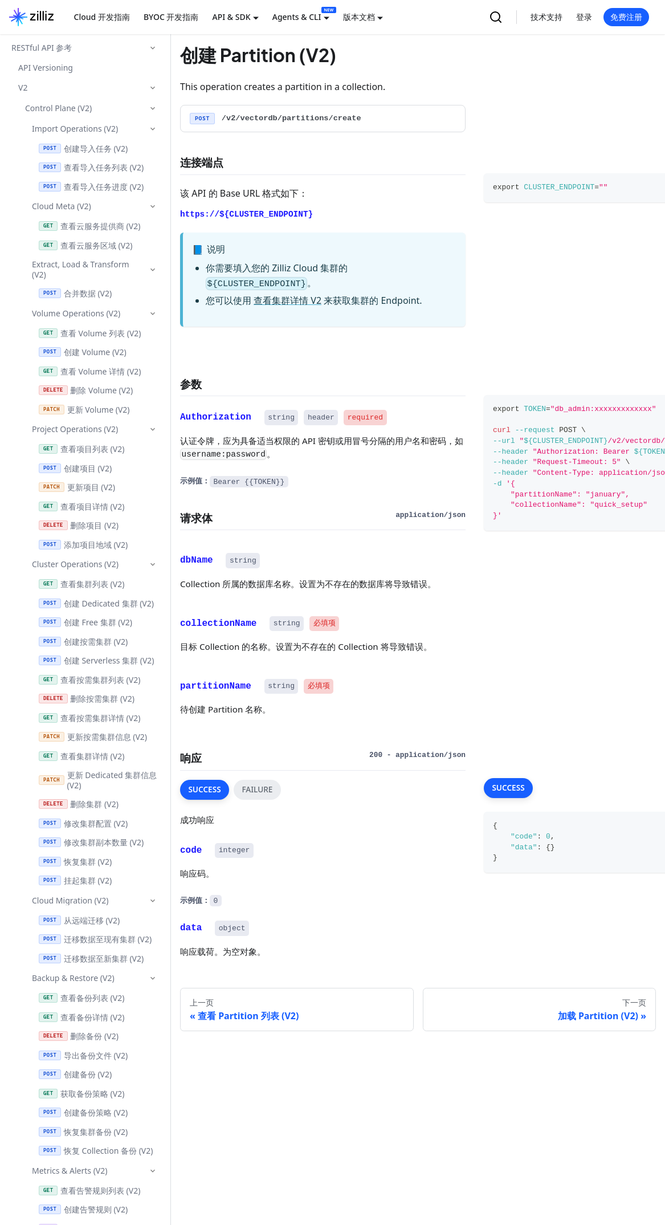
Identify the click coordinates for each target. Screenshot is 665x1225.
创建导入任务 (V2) (83, 148)
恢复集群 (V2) (75, 861)
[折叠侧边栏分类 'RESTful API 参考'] (152, 48)
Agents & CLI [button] (296, 16)
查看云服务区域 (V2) (85, 245)
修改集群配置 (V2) (83, 823)
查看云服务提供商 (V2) (89, 226)
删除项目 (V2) (79, 525)
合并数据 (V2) (75, 293)
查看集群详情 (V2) (81, 756)
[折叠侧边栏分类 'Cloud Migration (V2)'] (152, 901)
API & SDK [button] (231, 16)
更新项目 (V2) (77, 487)
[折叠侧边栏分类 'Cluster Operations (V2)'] (152, 564)
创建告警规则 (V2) (83, 1209)
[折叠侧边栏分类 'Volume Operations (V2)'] (152, 313)
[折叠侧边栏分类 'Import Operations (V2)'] (152, 129)
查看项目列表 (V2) (81, 448)
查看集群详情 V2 (287, 300)
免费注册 (626, 16)
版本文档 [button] (359, 16)
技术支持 (546, 16)
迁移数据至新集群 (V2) (91, 958)
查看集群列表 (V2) (81, 584)
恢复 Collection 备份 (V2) (96, 1150)
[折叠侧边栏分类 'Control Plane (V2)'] (152, 108)
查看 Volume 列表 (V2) (90, 333)
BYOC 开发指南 (171, 16)
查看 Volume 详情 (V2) (90, 371)
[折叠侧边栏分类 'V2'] (152, 88)
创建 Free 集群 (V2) (85, 622)
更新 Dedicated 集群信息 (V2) (98, 780)
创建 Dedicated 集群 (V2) (96, 603)
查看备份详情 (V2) (81, 1017)
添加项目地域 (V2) (83, 544)
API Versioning (45, 67)
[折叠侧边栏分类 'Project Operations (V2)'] (152, 429)
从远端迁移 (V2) (79, 920)
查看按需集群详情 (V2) (89, 718)
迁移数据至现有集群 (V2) (95, 939)
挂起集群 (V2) (75, 880)
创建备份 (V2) (75, 1074)
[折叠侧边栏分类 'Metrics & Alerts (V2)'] (152, 1171)
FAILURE (257, 789)
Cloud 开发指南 (102, 16)
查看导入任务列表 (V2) (91, 167)
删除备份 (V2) (79, 1036)
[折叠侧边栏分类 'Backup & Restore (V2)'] (152, 978)
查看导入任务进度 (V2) (91, 186)
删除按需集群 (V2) (86, 698)
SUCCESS (204, 789)
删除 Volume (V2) (86, 390)
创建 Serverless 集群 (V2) (96, 660)
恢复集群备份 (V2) (83, 1131)
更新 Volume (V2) (84, 409)
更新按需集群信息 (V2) (93, 736)
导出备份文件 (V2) (83, 1055)
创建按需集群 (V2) (83, 641)
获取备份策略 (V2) (81, 1093)
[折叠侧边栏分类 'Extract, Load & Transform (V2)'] (152, 269)
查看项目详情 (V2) (81, 506)
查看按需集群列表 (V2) (89, 679)
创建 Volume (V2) (83, 352)
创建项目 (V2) (75, 468)
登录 (584, 16)
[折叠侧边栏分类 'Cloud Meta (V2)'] (152, 206)
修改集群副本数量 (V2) (91, 842)
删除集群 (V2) (79, 804)
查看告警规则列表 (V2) (89, 1190)
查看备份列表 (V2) (81, 997)
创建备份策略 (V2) (83, 1112)
